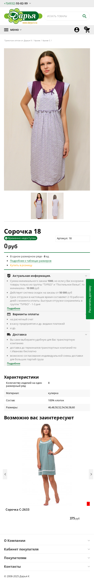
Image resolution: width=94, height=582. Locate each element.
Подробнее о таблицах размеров (30, 261)
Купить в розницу (21, 265)
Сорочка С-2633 (17, 509)
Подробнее (13, 308)
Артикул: (62, 238)
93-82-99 (16, 3)
